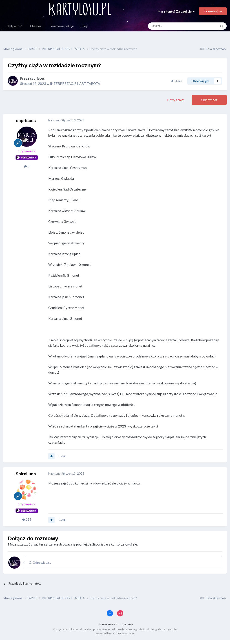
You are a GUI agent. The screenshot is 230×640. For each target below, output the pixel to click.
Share (176, 81)
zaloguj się (129, 544)
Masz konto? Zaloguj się (176, 11)
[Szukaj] (172, 26)
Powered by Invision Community (115, 633)
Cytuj (62, 456)
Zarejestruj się (212, 11)
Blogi (85, 26)
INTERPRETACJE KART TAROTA (75, 83)
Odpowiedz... (40, 562)
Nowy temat (176, 100)
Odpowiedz (209, 100)
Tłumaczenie (107, 624)
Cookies (127, 624)
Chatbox (36, 26)
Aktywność (14, 26)
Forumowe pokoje (62, 26)
